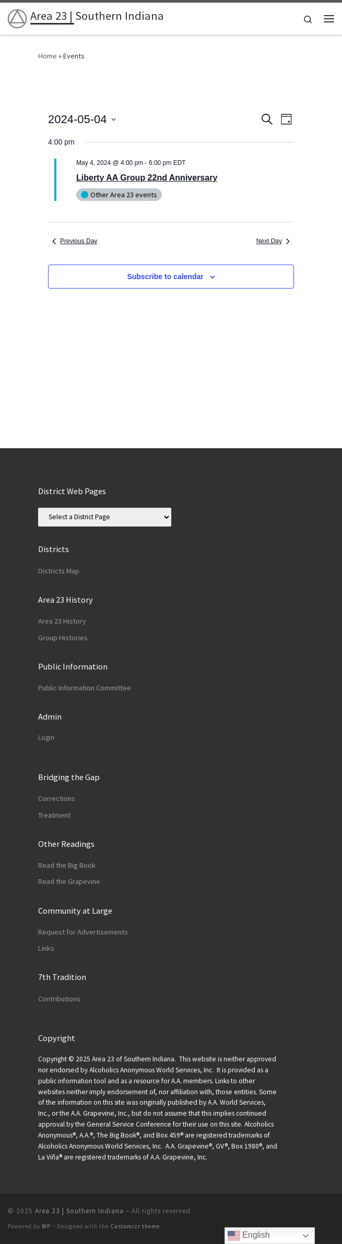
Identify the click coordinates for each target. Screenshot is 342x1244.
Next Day (273, 241)
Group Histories (63, 637)
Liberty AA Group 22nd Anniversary (146, 177)
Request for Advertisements (83, 932)
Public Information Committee (84, 687)
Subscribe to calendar (165, 276)
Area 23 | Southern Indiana (79, 1210)
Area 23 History (62, 621)
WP (46, 1226)
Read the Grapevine (69, 881)
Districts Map (58, 571)
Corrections (56, 798)
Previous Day (74, 241)
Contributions (59, 998)
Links (46, 948)
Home (47, 56)
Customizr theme (135, 1226)
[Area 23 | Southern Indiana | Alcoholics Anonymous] (17, 17)
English (249, 1235)
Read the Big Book (67, 865)
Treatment (54, 815)
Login (46, 737)
